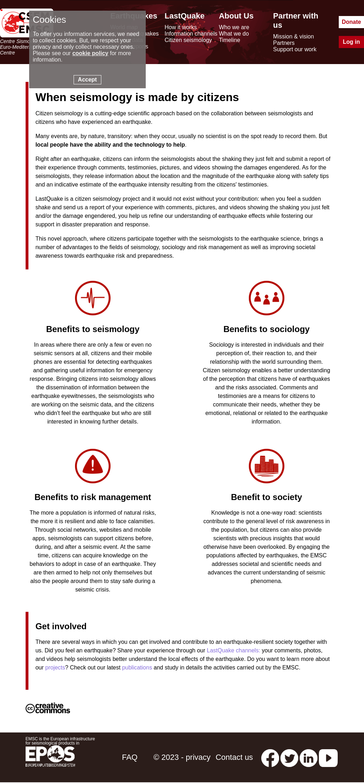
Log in (351, 42)
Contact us (234, 757)
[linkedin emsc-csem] (308, 757)
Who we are (234, 27)
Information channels (191, 34)
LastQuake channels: (233, 650)
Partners (283, 43)
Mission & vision (293, 36)
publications (137, 667)
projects (55, 667)
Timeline (229, 40)
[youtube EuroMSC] (328, 757)
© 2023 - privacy (182, 757)
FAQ (130, 757)
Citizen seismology (188, 40)
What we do (234, 34)
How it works (181, 27)
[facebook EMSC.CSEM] (270, 757)
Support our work (294, 49)
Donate (351, 22)
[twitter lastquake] (289, 757)
